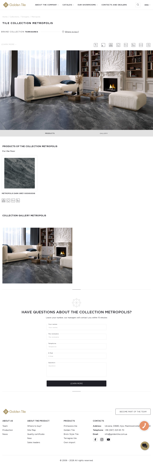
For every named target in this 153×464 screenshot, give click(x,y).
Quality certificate (35, 434)
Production (7, 430)
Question (51, 362)
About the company (46, 5)
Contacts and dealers (114, 5)
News (5, 434)
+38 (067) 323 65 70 (114, 430)
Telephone (52, 343)
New (29, 438)
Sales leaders (33, 442)
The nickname (53, 334)
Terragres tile (70, 438)
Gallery (104, 133)
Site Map (31, 430)
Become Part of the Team (133, 412)
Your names (52, 324)
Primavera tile (70, 426)
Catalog (67, 5)
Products (50, 133)
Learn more (8, 44)
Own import (69, 442)
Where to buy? (72, 32)
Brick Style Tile (71, 434)
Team (5, 426)
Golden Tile (69, 430)
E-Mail (50, 353)
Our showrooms (87, 5)
